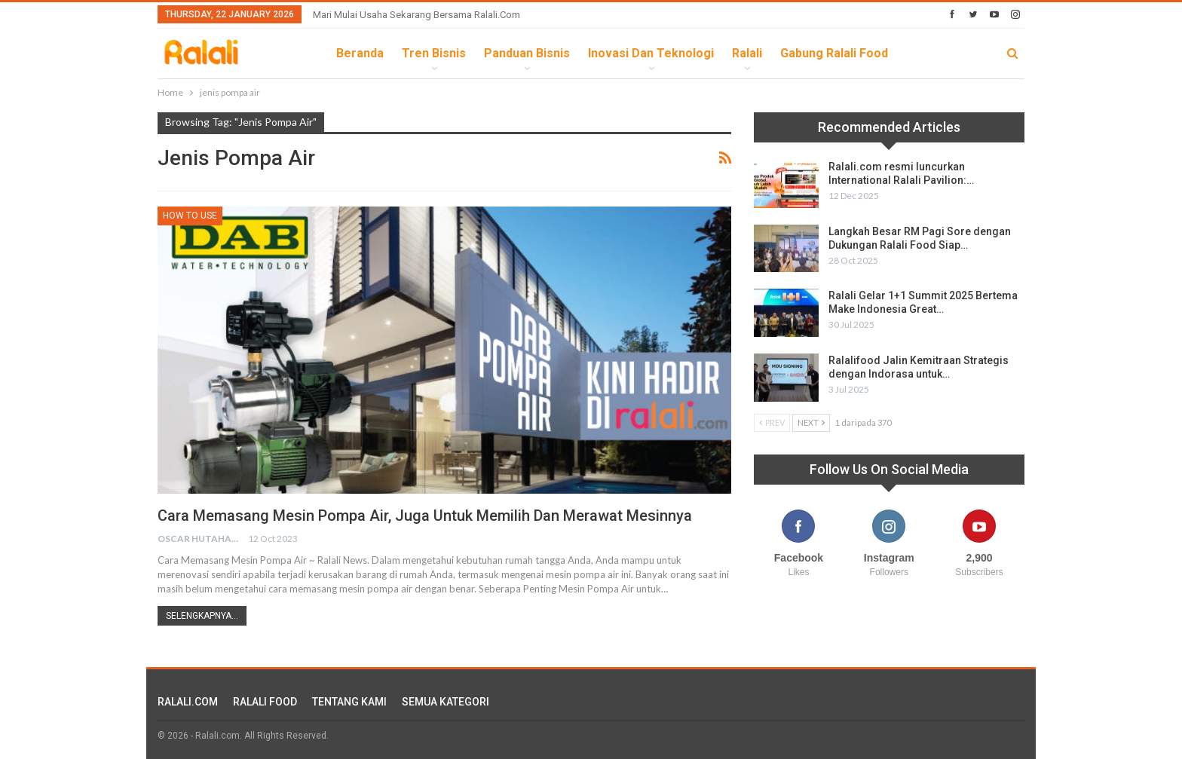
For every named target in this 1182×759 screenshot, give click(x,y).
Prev (772, 422)
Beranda (360, 53)
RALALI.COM (188, 702)
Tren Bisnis (434, 53)
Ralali (747, 53)
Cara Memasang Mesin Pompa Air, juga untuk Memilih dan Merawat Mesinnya (425, 516)
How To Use (190, 215)
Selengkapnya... (202, 616)
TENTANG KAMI (349, 702)
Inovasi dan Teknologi (651, 53)
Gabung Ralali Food (834, 53)
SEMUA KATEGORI (445, 702)
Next (811, 422)
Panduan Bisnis (527, 53)
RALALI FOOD (265, 702)
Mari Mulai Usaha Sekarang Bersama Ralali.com (416, 14)
